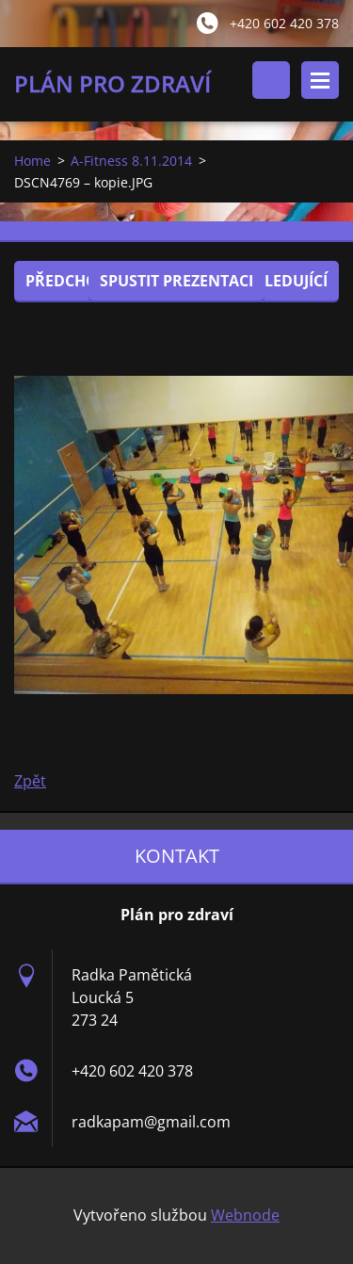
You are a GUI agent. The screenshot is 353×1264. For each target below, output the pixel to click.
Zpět (30, 780)
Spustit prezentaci (176, 280)
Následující (280, 280)
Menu (320, 80)
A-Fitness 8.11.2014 (131, 161)
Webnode (245, 1215)
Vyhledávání (271, 80)
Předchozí (68, 280)
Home (32, 161)
